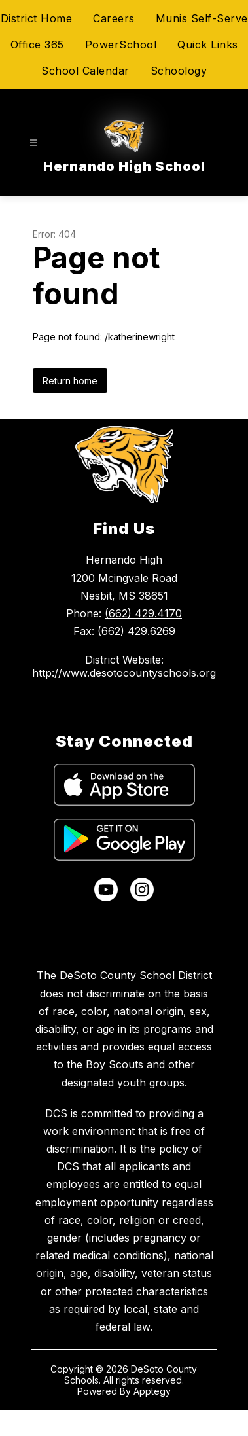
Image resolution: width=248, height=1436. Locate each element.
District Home (37, 18)
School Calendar (85, 70)
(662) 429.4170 (143, 613)
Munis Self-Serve (202, 18)
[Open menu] (33, 143)
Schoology (179, 70)
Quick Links (207, 44)
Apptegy (152, 1391)
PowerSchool (121, 44)
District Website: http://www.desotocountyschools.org (124, 666)
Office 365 (37, 44)
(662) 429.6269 (136, 630)
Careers (114, 18)
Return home (70, 380)
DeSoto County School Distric (134, 975)
